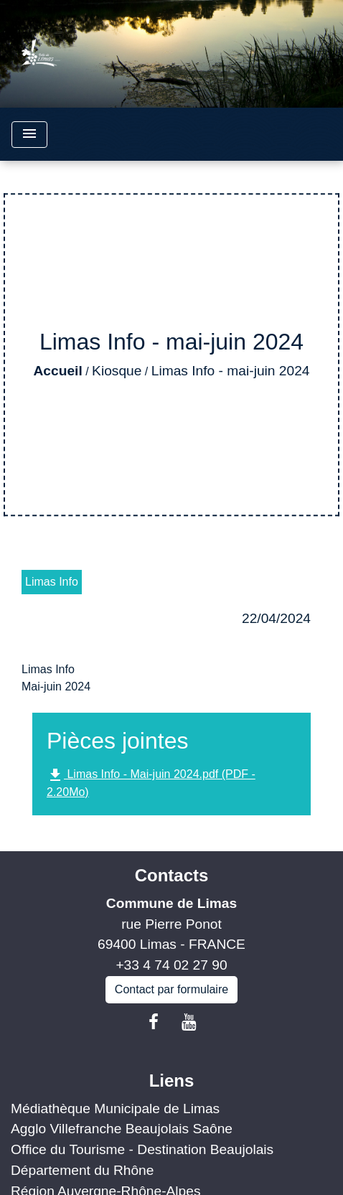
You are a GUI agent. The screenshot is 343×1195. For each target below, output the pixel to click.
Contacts (172, 875)
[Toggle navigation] (29, 134)
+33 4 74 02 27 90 (171, 965)
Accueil (57, 370)
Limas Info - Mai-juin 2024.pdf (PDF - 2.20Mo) (151, 782)
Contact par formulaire (171, 989)
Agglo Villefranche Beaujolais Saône (121, 1128)
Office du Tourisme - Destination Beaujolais (142, 1149)
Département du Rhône (82, 1170)
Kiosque (116, 370)
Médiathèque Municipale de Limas (115, 1108)
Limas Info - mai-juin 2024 (230, 370)
